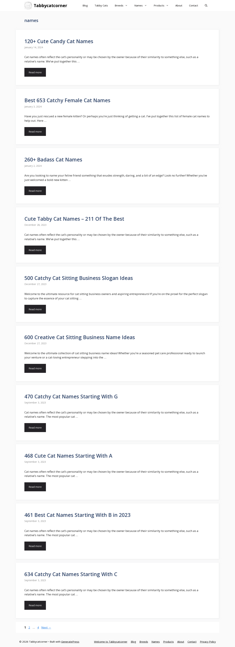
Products (163, 5)
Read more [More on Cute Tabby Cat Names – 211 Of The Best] (35, 250)
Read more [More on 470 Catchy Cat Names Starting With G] (35, 427)
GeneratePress (70, 641)
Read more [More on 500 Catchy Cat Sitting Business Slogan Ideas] (35, 309)
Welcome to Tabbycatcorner (110, 641)
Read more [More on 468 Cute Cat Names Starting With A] (35, 486)
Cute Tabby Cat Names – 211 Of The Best (74, 218)
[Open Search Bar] (206, 5)
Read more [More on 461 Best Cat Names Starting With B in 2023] (35, 546)
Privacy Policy (208, 641)
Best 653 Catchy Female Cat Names (67, 100)
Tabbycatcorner (50, 5)
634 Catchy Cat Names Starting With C (70, 574)
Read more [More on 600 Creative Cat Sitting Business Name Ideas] (35, 368)
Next (46, 627)
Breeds (123, 5)
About (178, 5)
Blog (85, 5)
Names (142, 5)
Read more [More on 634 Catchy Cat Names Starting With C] (35, 605)
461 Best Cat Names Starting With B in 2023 (77, 514)
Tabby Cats (101, 5)
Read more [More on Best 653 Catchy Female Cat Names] (35, 131)
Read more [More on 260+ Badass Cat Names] (35, 190)
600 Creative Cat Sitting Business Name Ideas (79, 337)
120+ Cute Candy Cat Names (58, 41)
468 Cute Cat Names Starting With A (68, 455)
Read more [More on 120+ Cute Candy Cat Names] (35, 72)
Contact (193, 5)
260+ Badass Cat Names (53, 159)
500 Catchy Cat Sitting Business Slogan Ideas (78, 278)
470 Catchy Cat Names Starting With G (71, 396)
